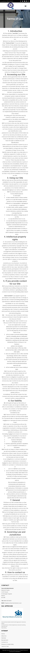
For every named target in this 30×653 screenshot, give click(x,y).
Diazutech (18, 651)
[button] (25, 6)
